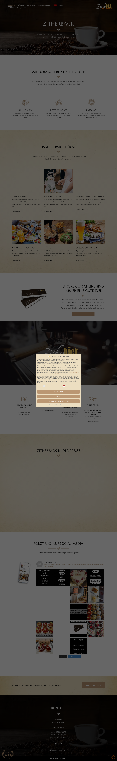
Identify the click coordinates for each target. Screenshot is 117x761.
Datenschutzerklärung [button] (59, 404)
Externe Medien (68, 386)
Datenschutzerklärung (73, 372)
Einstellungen (58, 374)
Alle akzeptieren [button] (58, 391)
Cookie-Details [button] (52, 404)
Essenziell (46, 386)
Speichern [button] (58, 396)
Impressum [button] (66, 404)
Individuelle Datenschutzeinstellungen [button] (58, 401)
